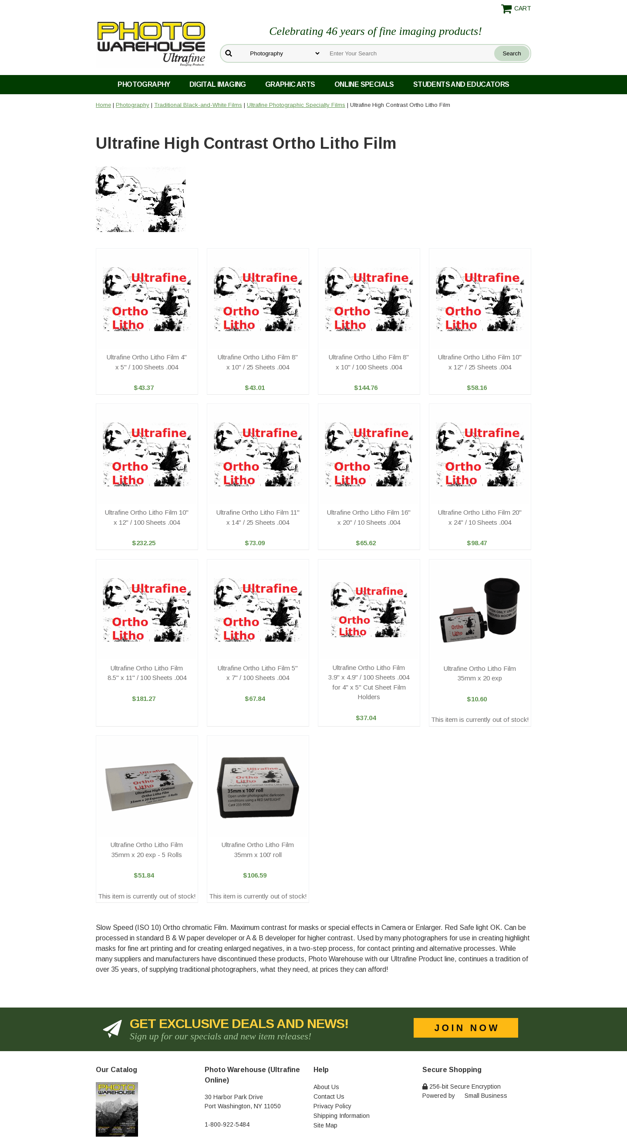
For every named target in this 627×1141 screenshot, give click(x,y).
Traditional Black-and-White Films (198, 105)
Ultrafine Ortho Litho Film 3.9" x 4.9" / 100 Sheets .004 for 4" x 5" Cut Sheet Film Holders (368, 682)
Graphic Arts (290, 84)
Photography (144, 84)
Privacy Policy (332, 1106)
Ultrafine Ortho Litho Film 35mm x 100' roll (258, 849)
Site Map (325, 1125)
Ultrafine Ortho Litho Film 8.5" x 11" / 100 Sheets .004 (147, 673)
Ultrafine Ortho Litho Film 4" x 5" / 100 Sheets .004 (147, 362)
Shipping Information (342, 1115)
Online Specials (364, 84)
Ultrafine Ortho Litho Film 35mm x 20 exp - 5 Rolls (147, 849)
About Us (326, 1086)
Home (103, 105)
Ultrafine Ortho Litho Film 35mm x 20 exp (480, 673)
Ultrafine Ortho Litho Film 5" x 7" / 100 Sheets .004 (258, 673)
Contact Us (329, 1096)
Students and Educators (461, 84)
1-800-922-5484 (227, 1124)
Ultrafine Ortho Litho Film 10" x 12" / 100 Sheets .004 (147, 517)
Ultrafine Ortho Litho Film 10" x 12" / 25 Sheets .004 (480, 362)
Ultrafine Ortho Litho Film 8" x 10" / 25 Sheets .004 (258, 362)
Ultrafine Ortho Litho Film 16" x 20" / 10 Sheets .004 (369, 517)
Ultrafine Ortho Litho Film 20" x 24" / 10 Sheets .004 (480, 517)
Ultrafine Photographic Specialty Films (296, 105)
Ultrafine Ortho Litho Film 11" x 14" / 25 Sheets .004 (258, 517)
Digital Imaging (217, 84)
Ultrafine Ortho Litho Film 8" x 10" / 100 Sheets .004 (369, 362)
